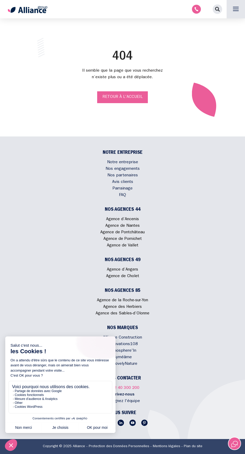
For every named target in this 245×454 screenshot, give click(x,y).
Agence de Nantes (122, 226)
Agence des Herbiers (122, 307)
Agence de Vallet (122, 246)
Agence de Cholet (122, 276)
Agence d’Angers (122, 270)
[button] (217, 9)
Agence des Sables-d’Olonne (122, 314)
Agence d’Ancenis (122, 219)
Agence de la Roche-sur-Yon (122, 300)
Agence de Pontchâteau (122, 232)
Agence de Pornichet (122, 239)
